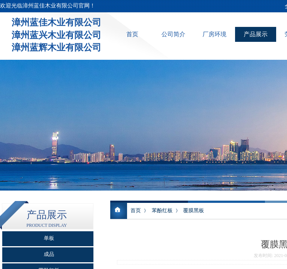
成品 (49, 254)
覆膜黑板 (193, 210)
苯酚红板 (162, 210)
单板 (49, 238)
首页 (132, 34)
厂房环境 (214, 34)
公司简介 (173, 34)
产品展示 (256, 34)
